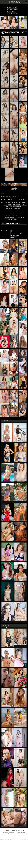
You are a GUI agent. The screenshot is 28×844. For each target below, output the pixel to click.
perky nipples (8, 208)
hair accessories (9, 217)
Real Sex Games (12, 9)
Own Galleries (12, 830)
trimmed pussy (9, 213)
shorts (24, 204)
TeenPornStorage (12, 13)
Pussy (25, 199)
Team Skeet (14, 237)
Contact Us (6, 830)
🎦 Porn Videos (11, 11)
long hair (7, 202)
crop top (14, 215)
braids (16, 210)
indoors (12, 206)
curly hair (17, 213)
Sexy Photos (11, 7)
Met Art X (9, 199)
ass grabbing (16, 204)
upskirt (24, 202)
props (6, 206)
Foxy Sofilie (12, 196)
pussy (9, 204)
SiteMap (22, 830)
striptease (17, 208)
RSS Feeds (18, 830)
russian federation (10, 219)
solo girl (7, 215)
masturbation (16, 202)
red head (18, 206)
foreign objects (20, 217)
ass (6, 204)
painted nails (8, 210)
